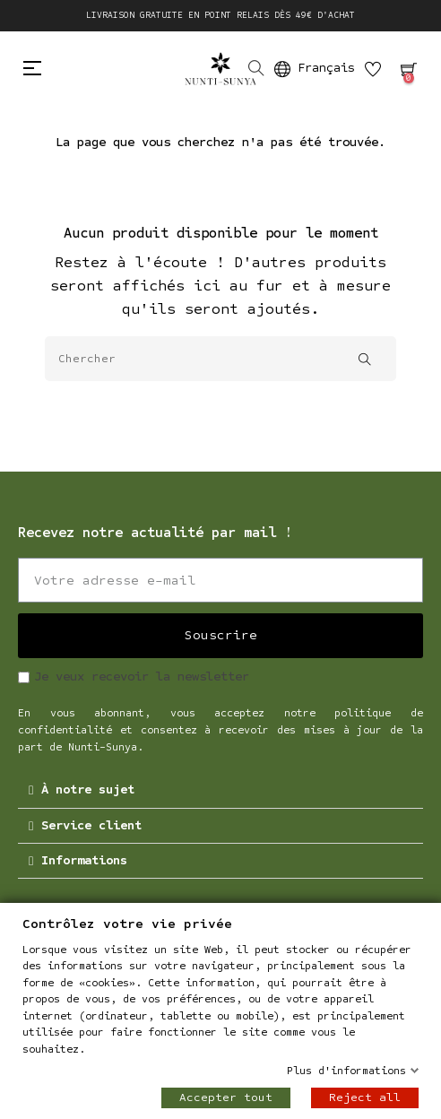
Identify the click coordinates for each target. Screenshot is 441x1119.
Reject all (365, 1097)
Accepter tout (225, 1097)
